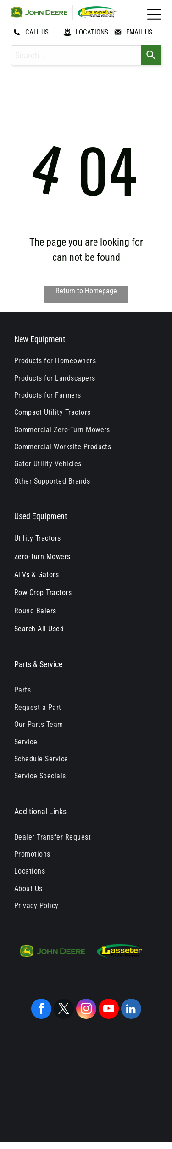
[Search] (151, 55)
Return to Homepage (86, 290)
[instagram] (86, 1010)
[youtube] (109, 1010)
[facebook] (41, 1010)
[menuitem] (86, 360)
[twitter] (64, 1010)
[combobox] (76, 55)
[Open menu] (154, 14)
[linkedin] (131, 1010)
